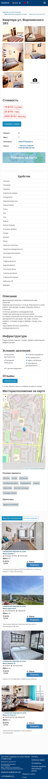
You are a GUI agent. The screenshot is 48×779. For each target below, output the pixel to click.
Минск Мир (7, 488)
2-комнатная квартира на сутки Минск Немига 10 (14, 662)
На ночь (6, 478)
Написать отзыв (10, 381)
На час (14, 478)
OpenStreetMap (34, 468)
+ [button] (5, 396)
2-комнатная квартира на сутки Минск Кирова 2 (14, 553)
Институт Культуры (21, 488)
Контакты (35, 757)
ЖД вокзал (23, 478)
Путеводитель (36, 763)
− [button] (5, 400)
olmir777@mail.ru (25, 142)
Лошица (36, 483)
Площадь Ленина (9, 493)
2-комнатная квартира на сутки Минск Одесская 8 (14, 607)
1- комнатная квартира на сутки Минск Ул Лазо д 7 (14, 714)
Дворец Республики (10, 504)
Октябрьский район (10, 483)
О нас (24, 777)
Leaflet (26, 468)
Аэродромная (25, 483)
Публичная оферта (38, 760)
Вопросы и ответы (28, 774)
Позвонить (34, 565)
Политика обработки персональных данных (39, 769)
